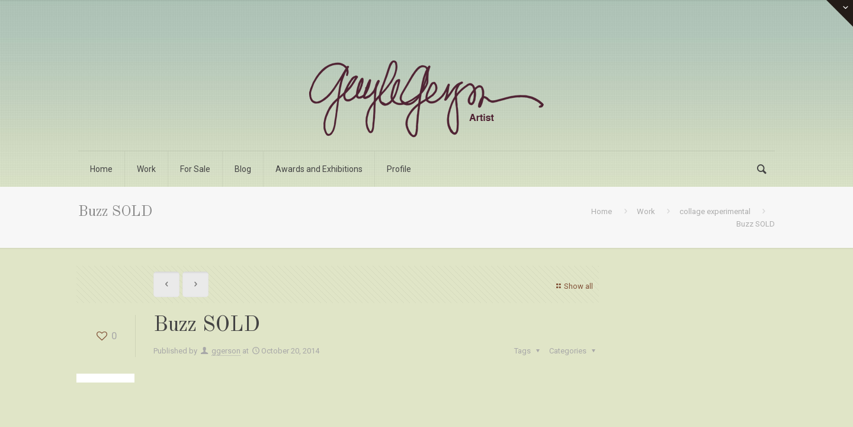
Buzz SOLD (755, 223)
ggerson (225, 350)
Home (601, 211)
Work (646, 211)
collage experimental (715, 211)
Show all (573, 286)
